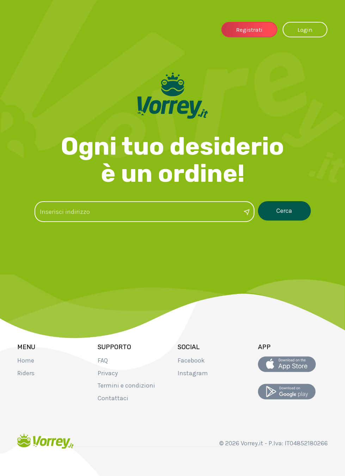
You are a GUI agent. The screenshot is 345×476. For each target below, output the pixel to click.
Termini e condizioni (126, 385)
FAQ (103, 360)
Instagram (193, 373)
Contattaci (113, 398)
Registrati (249, 29)
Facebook (191, 360)
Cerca (284, 211)
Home (25, 360)
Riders (26, 373)
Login (305, 29)
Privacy (108, 373)
